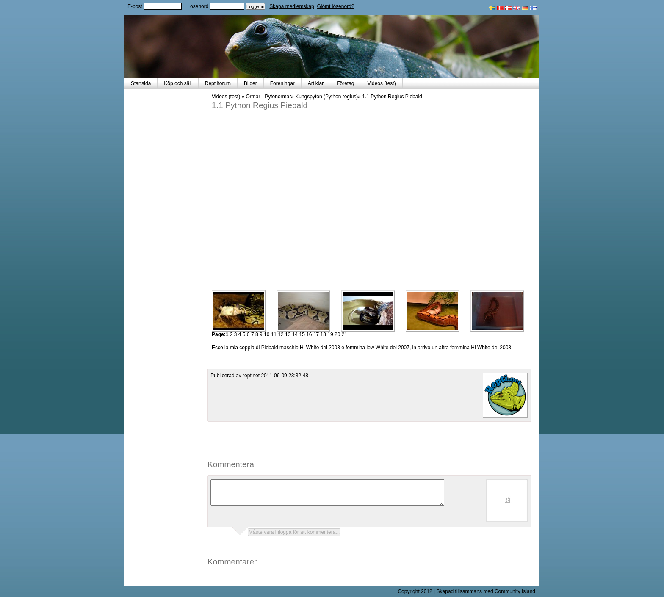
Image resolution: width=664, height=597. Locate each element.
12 (280, 334)
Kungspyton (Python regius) (326, 97)
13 (287, 334)
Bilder (250, 83)
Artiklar (316, 83)
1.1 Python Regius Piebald (392, 97)
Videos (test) (382, 83)
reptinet (251, 376)
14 (295, 334)
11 (274, 334)
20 (337, 334)
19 (330, 334)
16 (309, 334)
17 (316, 334)
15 (301, 334)
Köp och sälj (177, 83)
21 (344, 334)
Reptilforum (218, 83)
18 (323, 334)
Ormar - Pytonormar (268, 97)
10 (266, 334)
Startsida (141, 83)
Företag (345, 83)
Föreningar (282, 83)
